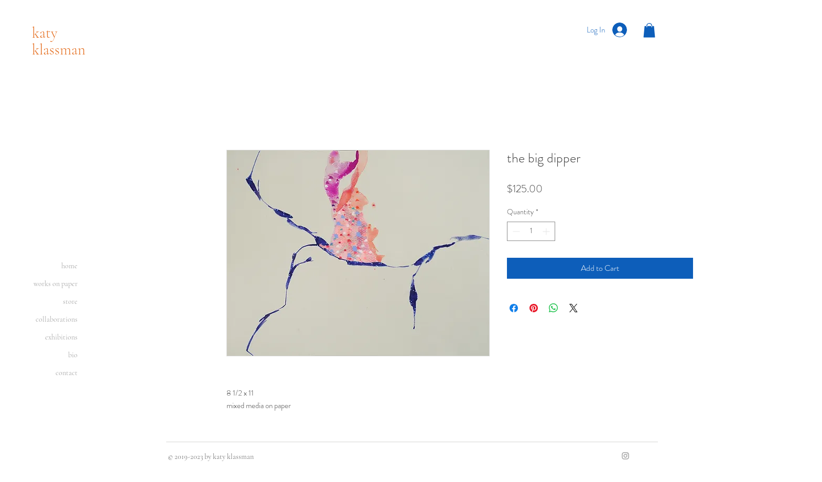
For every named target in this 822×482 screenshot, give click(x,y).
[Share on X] (573, 308)
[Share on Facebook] (513, 308)
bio (73, 354)
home (69, 265)
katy (45, 33)
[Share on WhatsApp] (553, 308)
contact (67, 372)
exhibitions (61, 337)
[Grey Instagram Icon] (625, 456)
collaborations (57, 319)
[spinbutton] (531, 231)
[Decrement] (515, 231)
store (70, 301)
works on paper (56, 283)
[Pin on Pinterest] (533, 308)
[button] (649, 30)
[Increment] (547, 231)
